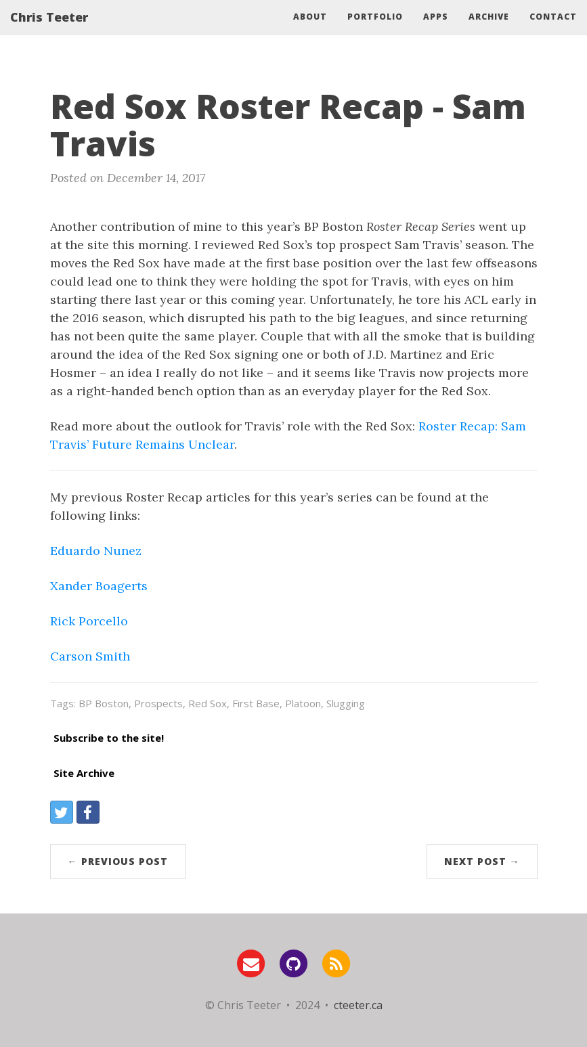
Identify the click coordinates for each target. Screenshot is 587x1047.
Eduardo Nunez (96, 550)
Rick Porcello (89, 621)
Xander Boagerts (99, 586)
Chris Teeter (49, 30)
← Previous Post (118, 861)
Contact (553, 30)
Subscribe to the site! (108, 737)
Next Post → (482, 861)
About (310, 30)
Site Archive (83, 773)
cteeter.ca (358, 1005)
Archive (489, 30)
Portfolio (375, 30)
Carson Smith (90, 656)
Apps (435, 30)
